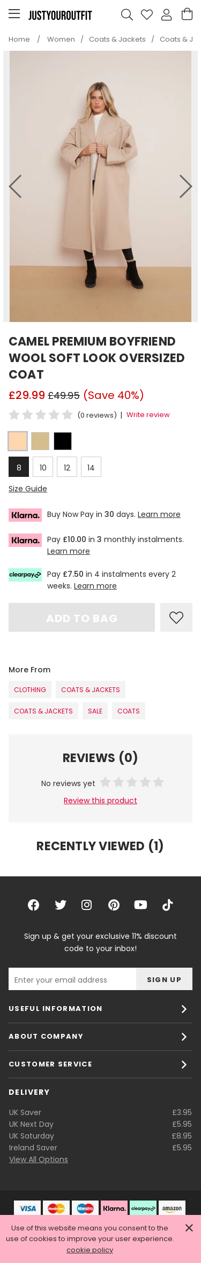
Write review (148, 415)
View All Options (38, 1159)
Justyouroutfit (60, 15)
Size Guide (28, 488)
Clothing (30, 689)
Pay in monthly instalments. (96, 545)
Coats (128, 711)
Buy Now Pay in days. (95, 515)
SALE (95, 711)
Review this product (100, 800)
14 (91, 467)
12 (67, 467)
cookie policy (89, 1250)
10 (43, 467)
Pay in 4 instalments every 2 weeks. (92, 579)
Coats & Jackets (90, 689)
